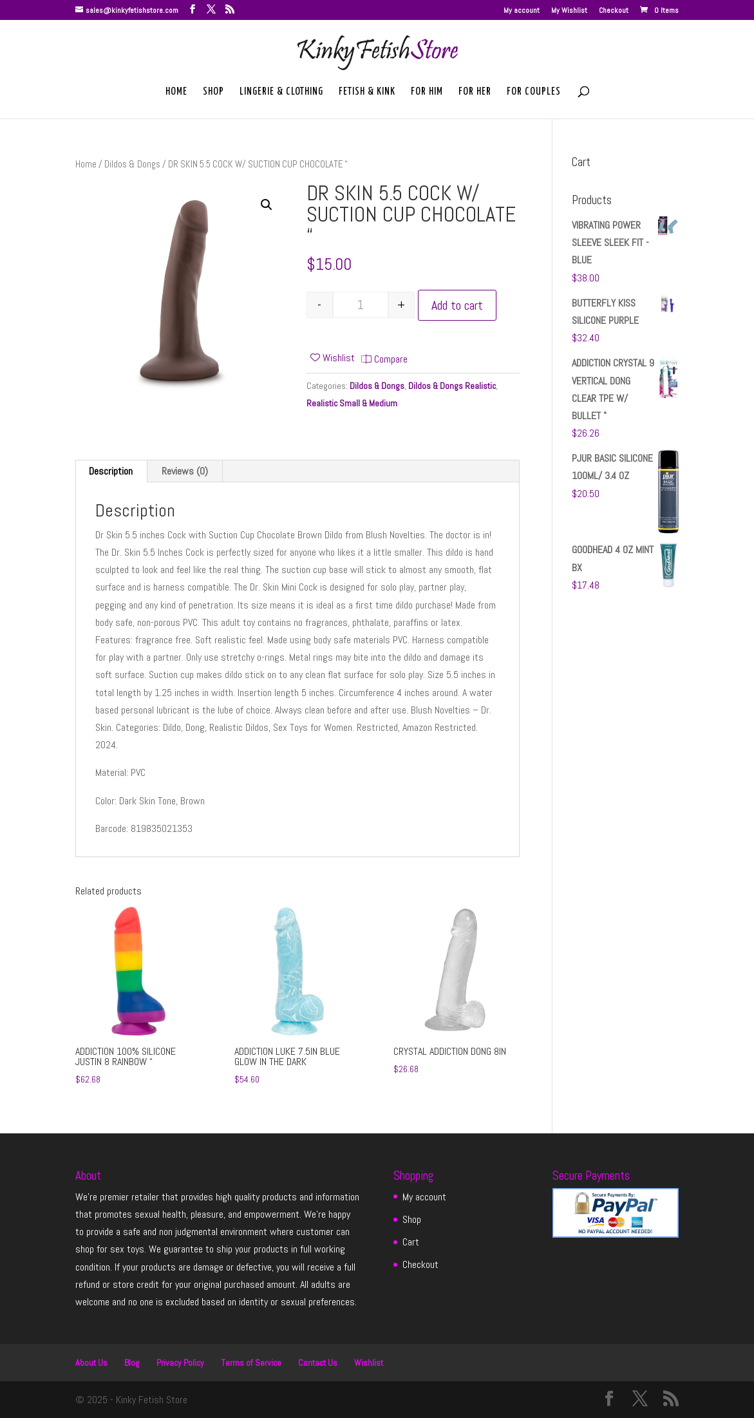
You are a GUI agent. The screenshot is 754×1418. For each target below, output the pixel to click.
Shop (213, 92)
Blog (132, 1362)
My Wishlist (569, 10)
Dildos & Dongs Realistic (452, 386)
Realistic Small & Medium (351, 403)
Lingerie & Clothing (281, 92)
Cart (410, 1242)
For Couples (534, 92)
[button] (266, 204)
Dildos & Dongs (132, 164)
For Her (474, 92)
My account (522, 10)
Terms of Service (251, 1362)
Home (176, 92)
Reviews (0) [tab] (185, 471)
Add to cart (457, 305)
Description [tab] (111, 471)
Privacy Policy (180, 1362)
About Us (91, 1362)
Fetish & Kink (367, 92)
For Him (427, 92)
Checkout (613, 10)
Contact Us (317, 1362)
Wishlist (368, 1362)
